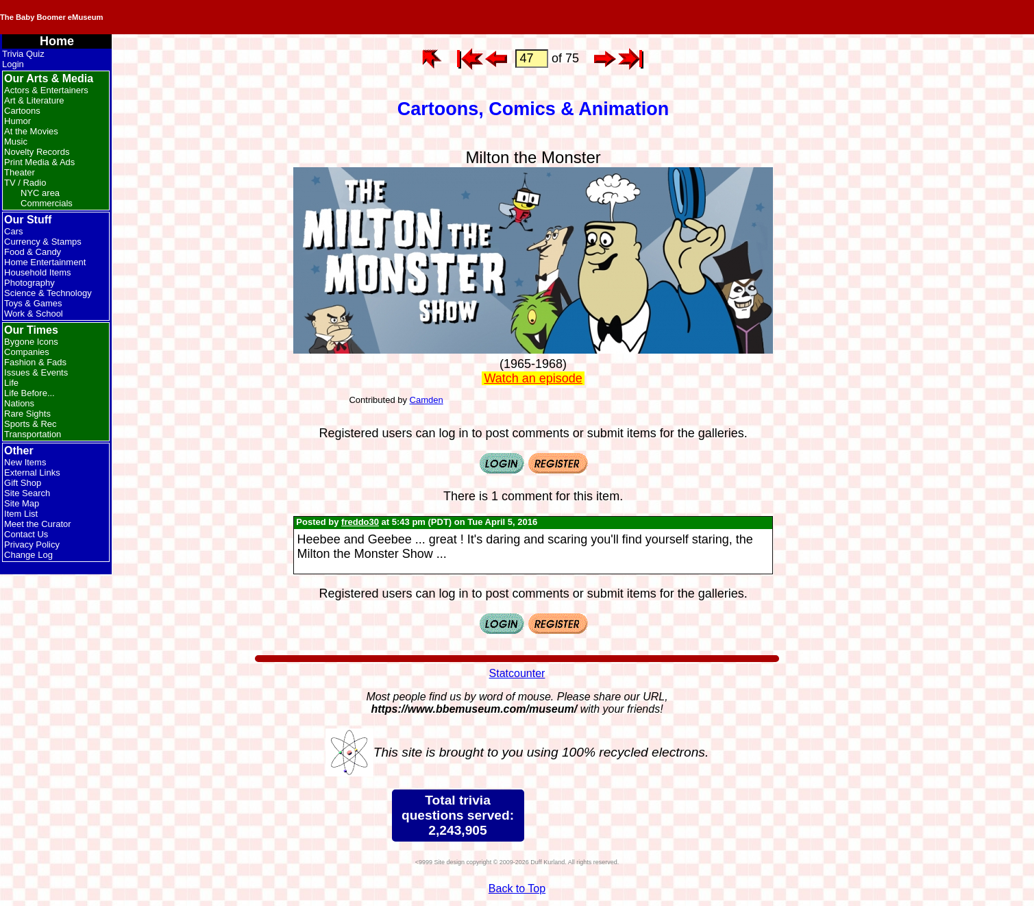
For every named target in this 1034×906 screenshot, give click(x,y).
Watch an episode (533, 378)
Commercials (47, 203)
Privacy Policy (32, 544)
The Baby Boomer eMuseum (184, 17)
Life (11, 383)
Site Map (21, 503)
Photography (29, 283)
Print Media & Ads (39, 162)
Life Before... (29, 393)
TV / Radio (25, 182)
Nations (19, 403)
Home (57, 41)
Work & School (33, 313)
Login (13, 64)
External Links (32, 472)
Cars (13, 231)
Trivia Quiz (23, 54)
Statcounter (517, 673)
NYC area (40, 193)
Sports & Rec (30, 424)
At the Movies (31, 131)
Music (15, 141)
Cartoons (22, 111)
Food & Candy (32, 252)
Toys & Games (33, 303)
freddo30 (360, 522)
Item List (21, 514)
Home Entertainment (45, 262)
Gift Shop (22, 483)
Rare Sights (27, 413)
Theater (19, 172)
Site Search (27, 493)
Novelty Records (36, 152)
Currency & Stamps (43, 241)
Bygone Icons (31, 341)
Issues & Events (36, 372)
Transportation (32, 434)
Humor (17, 121)
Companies (26, 352)
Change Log (28, 555)
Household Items (37, 272)
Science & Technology (48, 293)
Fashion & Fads (35, 362)
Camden (426, 400)
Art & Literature (34, 100)
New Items (25, 462)
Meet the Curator (37, 524)
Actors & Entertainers (46, 90)
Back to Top (517, 888)
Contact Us (26, 534)
